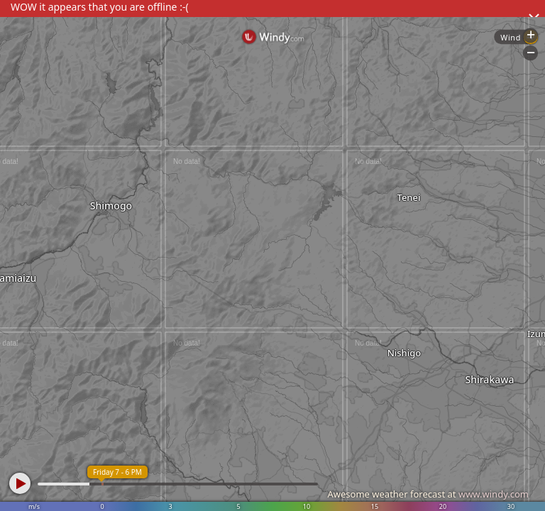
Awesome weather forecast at (428, 494)
